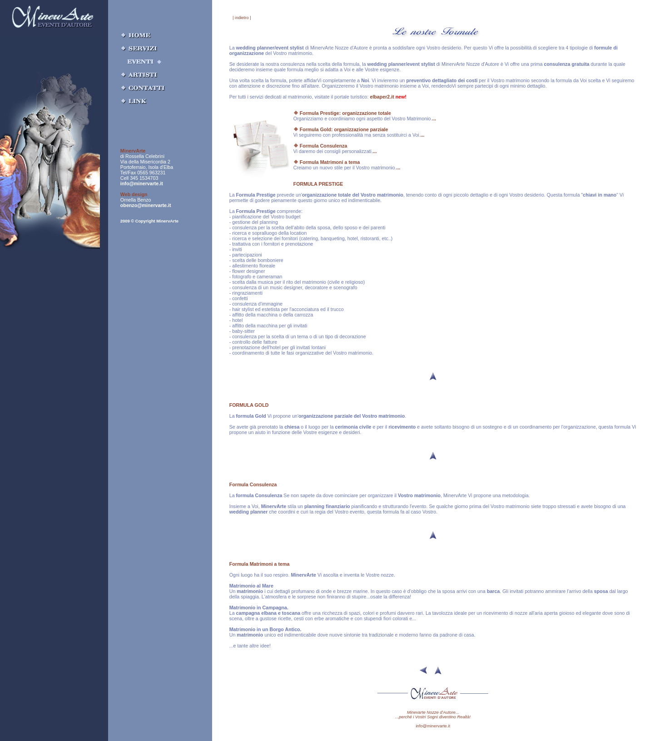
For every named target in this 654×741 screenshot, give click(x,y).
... (434, 118)
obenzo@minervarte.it (145, 205)
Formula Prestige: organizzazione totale (342, 113)
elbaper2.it (388, 96)
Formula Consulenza (320, 145)
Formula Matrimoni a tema (326, 162)
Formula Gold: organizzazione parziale (340, 129)
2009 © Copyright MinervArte (149, 221)
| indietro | (242, 17)
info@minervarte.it (141, 183)
